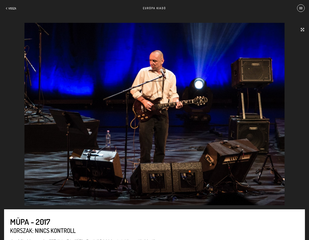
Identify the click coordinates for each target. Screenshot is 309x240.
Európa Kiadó (154, 8)
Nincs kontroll (55, 230)
